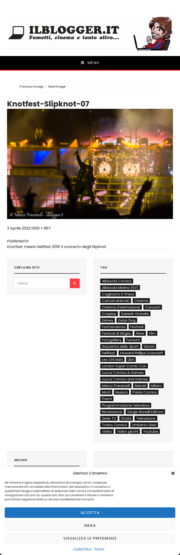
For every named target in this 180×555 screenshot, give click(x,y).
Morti (106, 392)
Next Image (57, 86)
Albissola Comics (116, 281)
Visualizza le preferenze (90, 538)
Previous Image (32, 86)
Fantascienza (113, 326)
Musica (122, 392)
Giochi (149, 346)
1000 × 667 (41, 228)
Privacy (99, 549)
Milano (156, 385)
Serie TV (109, 418)
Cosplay (109, 313)
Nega (90, 525)
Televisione (146, 418)
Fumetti (133, 339)
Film (152, 333)
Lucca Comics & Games (123, 372)
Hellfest (108, 352)
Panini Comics (144, 392)
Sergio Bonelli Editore (145, 411)
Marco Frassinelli (116, 385)
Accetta (90, 512)
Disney (107, 320)
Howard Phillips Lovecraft (141, 352)
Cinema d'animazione (121, 307)
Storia (126, 418)
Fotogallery (111, 339)
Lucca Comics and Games (125, 379)
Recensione (112, 411)
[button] (173, 473)
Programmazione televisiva (126, 405)
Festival (136, 326)
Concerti (152, 307)
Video (107, 431)
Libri (131, 359)
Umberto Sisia (144, 424)
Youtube (150, 431)
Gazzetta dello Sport (120, 346)
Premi (107, 398)
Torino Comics (114, 424)
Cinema (141, 300)
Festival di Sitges (116, 333)
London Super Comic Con (124, 366)
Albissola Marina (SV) (120, 287)
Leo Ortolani (112, 359)
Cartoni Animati (115, 300)
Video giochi (127, 431)
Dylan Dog (126, 320)
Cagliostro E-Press (118, 294)
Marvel (140, 385)
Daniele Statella (135, 313)
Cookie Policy (82, 549)
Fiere (140, 333)
